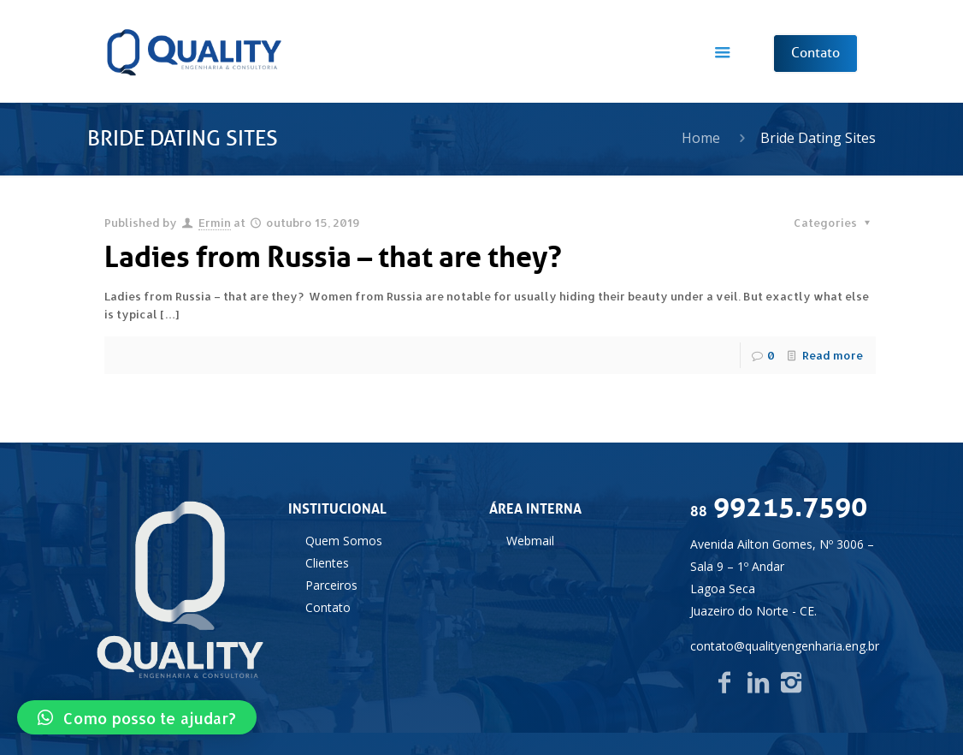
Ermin (214, 222)
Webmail (530, 540)
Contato (328, 607)
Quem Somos (343, 540)
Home (701, 137)
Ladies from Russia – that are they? (333, 257)
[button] (137, 717)
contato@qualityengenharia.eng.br (784, 646)
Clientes (327, 563)
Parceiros (331, 585)
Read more (832, 355)
